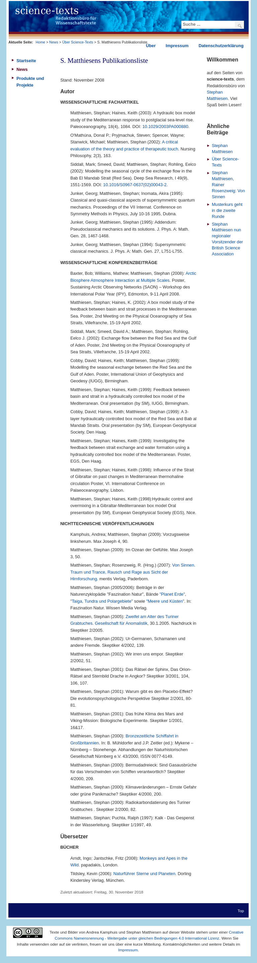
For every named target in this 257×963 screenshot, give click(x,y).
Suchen (240, 25)
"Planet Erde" (172, 594)
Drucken (193, 69)
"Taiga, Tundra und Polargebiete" (101, 601)
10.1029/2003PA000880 (165, 126)
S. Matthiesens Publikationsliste (104, 60)
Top (241, 911)
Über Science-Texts (77, 42)
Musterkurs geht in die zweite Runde (227, 210)
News (53, 42)
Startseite (26, 60)
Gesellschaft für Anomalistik (121, 623)
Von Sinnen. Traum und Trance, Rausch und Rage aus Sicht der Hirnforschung (132, 572)
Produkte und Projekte (30, 82)
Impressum (128, 950)
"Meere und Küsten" (165, 601)
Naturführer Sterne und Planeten (144, 873)
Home (40, 42)
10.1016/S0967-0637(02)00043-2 (134, 184)
